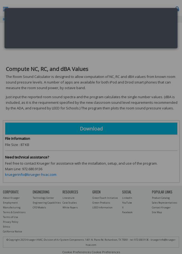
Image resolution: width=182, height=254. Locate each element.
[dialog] (91, 28)
